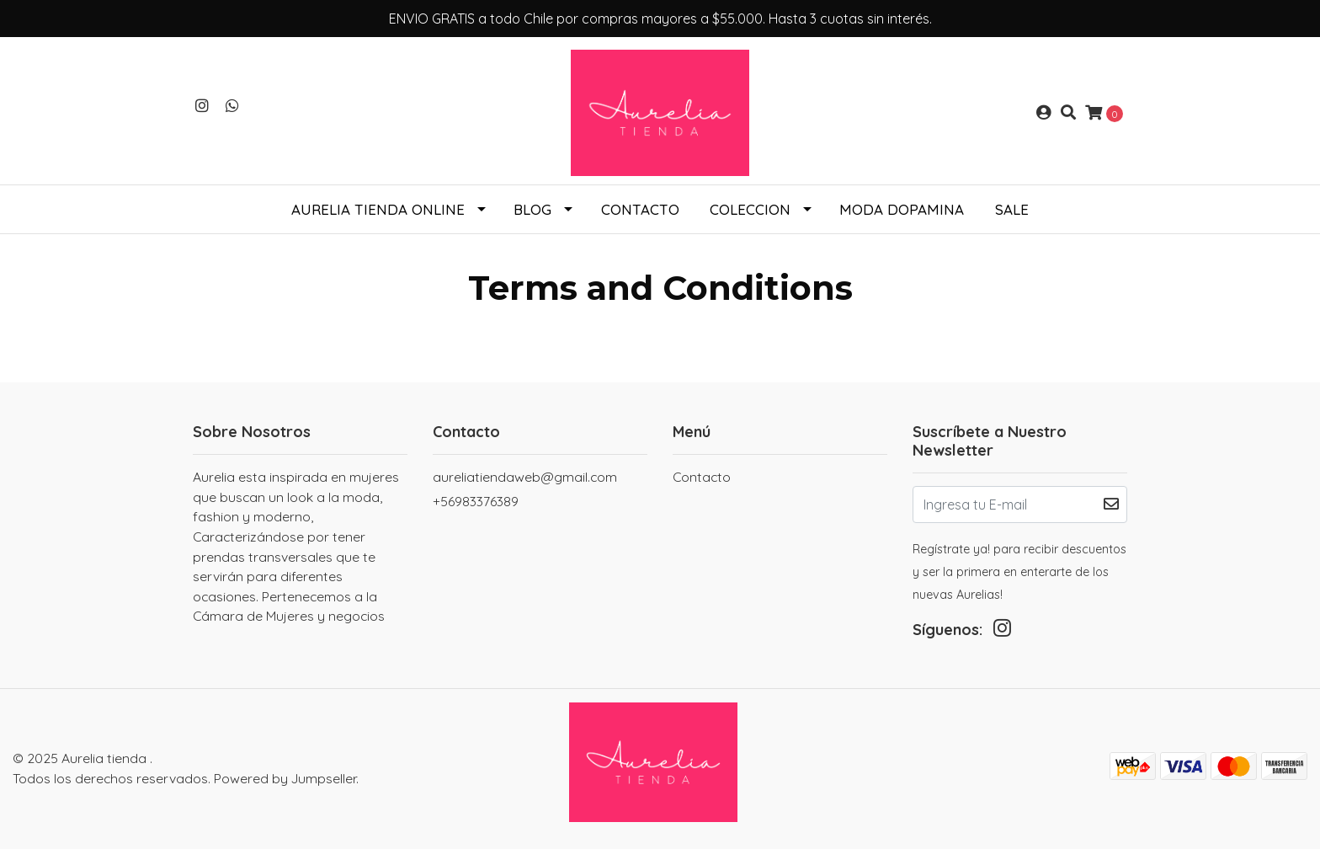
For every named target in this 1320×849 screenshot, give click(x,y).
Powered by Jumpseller (285, 778)
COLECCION (750, 209)
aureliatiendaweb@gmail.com (525, 476)
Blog (532, 209)
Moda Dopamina (901, 209)
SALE (1012, 209)
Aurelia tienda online (378, 209)
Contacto (640, 209)
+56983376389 (476, 501)
